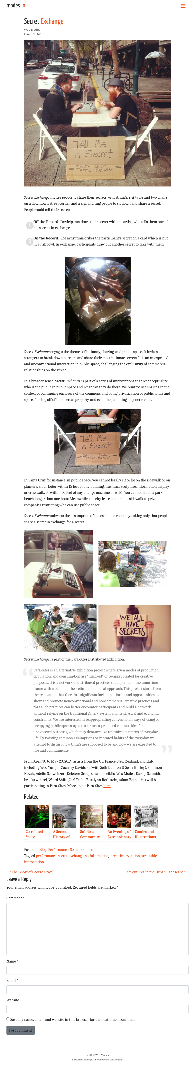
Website (12, 1000)
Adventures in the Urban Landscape (156, 872)
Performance (58, 849)
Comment (15, 898)
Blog (43, 849)
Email (12, 980)
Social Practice (81, 849)
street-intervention (125, 856)
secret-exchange (70, 856)
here (106, 786)
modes (15, 6)
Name (12, 961)
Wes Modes (32, 29)
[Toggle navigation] (183, 6)
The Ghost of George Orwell (31, 872)
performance (46, 856)
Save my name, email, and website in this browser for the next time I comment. (72, 1019)
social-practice (96, 856)
